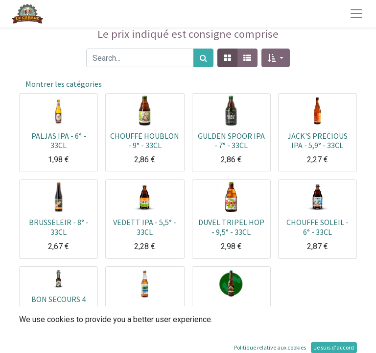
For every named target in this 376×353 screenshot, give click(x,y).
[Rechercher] (203, 58)
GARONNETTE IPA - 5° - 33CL (231, 313)
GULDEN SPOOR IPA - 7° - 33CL (231, 140)
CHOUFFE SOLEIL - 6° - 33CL (317, 226)
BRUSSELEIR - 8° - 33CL (59, 226)
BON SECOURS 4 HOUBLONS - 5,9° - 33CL (58, 308)
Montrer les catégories (63, 84)
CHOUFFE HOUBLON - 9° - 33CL (144, 140)
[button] (275, 58)
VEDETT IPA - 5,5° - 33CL (144, 226)
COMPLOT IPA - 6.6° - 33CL (145, 313)
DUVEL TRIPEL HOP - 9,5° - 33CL (231, 226)
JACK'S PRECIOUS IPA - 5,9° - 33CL (317, 140)
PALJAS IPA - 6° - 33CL (58, 140)
